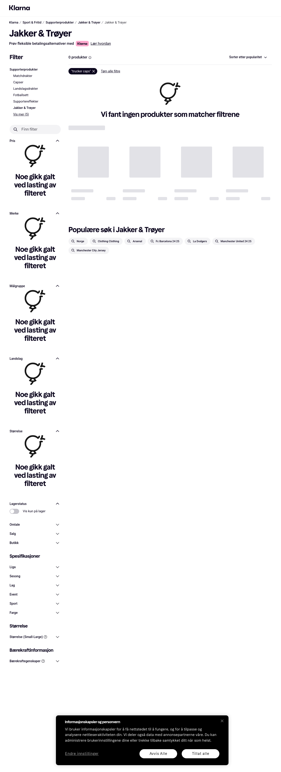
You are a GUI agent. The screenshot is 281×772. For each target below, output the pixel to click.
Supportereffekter (25, 101)
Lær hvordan (101, 43)
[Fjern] (82, 71)
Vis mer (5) (21, 114)
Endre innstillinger (82, 754)
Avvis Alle (158, 753)
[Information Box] (89, 57)
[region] (142, 740)
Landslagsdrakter (25, 89)
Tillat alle (200, 753)
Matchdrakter (22, 76)
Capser (18, 82)
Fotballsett (20, 95)
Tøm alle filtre (110, 71)
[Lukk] (222, 721)
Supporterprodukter (24, 69)
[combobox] (248, 57)
